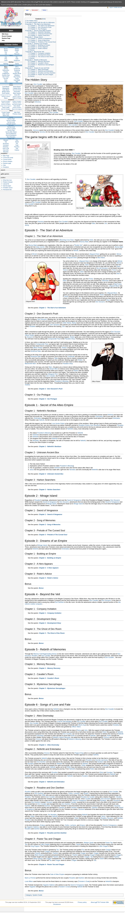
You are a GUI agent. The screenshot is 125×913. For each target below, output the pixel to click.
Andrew (27, 385)
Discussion (35, 10)
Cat (6, 54)
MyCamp (5, 151)
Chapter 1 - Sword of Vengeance (50, 514)
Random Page (6, 38)
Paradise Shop (70, 339)
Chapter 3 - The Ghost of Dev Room (52, 633)
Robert (72, 337)
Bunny (6, 49)
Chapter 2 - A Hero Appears (49, 568)
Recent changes (7, 161)
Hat (6, 142)
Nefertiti (110, 415)
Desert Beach (17, 86)
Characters (11, 47)
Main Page (6, 155)
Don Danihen (59, 602)
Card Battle (17, 80)
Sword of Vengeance (74, 500)
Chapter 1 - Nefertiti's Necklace (50, 446)
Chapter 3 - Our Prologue (48, 399)
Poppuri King (79, 753)
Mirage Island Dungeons (5, 105)
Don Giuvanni (100, 302)
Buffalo (17, 49)
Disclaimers (57, 904)
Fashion (17, 150)
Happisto (32, 887)
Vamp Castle (6, 107)
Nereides (36, 440)
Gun (17, 140)
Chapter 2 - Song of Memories (49, 524)
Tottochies (105, 280)
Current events (7, 159)
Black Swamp (39, 855)
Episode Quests (11, 124)
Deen (87, 265)
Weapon (5, 140)
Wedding (16, 75)
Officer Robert (29, 335)
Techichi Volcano (6, 96)
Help (3, 40)
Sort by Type (11, 119)
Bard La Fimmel (30, 878)
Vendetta (116, 725)
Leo (105, 223)
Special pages (7, 186)
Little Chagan (45, 844)
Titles (5, 81)
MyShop (6, 63)
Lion (17, 52)
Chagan (108, 850)
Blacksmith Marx (30, 363)
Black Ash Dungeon (17, 109)
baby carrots (40, 247)
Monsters (11, 125)
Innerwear (6, 145)
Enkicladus (99, 416)
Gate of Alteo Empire (57, 874)
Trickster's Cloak (83, 881)
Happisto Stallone (33, 827)
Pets (6, 58)
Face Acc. (17, 146)
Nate (56, 358)
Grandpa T (110, 772)
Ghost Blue (17, 91)
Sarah (78, 844)
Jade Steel (17, 112)
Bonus (41, 588)
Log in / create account (115, 7)
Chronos (106, 737)
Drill (17, 148)
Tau (26, 844)
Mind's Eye (82, 725)
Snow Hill (17, 95)
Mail (17, 81)
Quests (11, 117)
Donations (6, 167)
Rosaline (120, 425)
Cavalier (92, 797)
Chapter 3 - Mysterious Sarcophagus (52, 688)
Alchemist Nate (36, 351)
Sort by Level (11, 122)
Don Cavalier (38, 84)
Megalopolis (5, 88)
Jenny (27, 225)
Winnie (76, 250)
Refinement (6, 70)
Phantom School (17, 102)
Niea (93, 223)
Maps (11, 83)
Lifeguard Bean (114, 286)
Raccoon (16, 54)
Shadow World (17, 73)
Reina (79, 730)
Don (63, 326)
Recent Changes (7, 36)
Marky (74, 323)
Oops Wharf (5, 90)
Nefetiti (55, 709)
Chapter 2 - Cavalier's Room (49, 678)
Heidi (91, 240)
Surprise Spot (6, 75)
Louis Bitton (29, 881)
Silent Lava (6, 115)
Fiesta (17, 78)
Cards (6, 60)
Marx (50, 367)
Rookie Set (78, 245)
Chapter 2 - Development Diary (50, 623)
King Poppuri (35, 846)
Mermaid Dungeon (17, 104)
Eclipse (42, 825)
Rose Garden (6, 93)
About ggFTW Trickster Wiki (100, 902)
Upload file (6, 184)
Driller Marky (67, 323)
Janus (32, 470)
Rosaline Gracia (84, 425)
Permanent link (7, 189)
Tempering (17, 70)
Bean (108, 300)
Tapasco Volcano (17, 96)
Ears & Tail (6, 148)
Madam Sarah (88, 843)
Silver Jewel (5, 114)
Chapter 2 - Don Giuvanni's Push (50, 389)
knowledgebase (94, 2)
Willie (44, 795)
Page (27, 10)
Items (11, 55)
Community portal (8, 157)
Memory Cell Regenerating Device (45, 654)
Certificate (71, 356)
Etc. (17, 57)
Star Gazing (17, 77)
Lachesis (77, 793)
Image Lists (11, 138)
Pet (17, 143)
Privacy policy (82, 902)
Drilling (6, 68)
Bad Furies (118, 284)
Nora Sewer (17, 106)
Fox (6, 52)
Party (5, 80)
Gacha (17, 63)
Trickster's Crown (64, 887)
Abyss (5, 98)
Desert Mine (54, 369)
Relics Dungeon (6, 102)
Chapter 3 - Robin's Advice (48, 578)
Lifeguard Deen (94, 254)
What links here (7, 180)
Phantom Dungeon (6, 104)
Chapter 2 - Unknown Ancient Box (51, 474)
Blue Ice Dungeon (5, 109)
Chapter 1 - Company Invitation (50, 613)
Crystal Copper (6, 112)
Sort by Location (11, 120)
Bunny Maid (84, 242)
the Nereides (52, 815)
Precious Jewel (17, 114)
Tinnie (65, 270)
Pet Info (6, 78)
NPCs (17, 67)
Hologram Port (53, 374)
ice (80, 298)
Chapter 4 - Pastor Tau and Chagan (51, 864)
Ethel (101, 772)
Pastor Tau (109, 843)
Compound (17, 68)
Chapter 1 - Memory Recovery (49, 668)
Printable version (7, 187)
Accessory (6, 143)
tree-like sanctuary (101, 760)
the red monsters (102, 268)
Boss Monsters (11, 137)
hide (44, 19)
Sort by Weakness (11, 133)
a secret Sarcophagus (64, 721)
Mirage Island (51, 504)
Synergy (17, 72)
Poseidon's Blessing (61, 381)
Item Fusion (6, 77)
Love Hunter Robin (58, 423)
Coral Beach (5, 86)
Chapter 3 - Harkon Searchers (49, 489)
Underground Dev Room (5, 94)
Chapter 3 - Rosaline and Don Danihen (52, 833)
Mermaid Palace (17, 90)
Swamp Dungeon (17, 107)
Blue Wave (101, 257)
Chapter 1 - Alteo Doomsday (49, 745)
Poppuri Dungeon (16, 101)
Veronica (38, 102)
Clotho (70, 793)
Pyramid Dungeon (5, 101)
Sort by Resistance (11, 135)
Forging (6, 72)
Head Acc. (6, 146)
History (44, 10)
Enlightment (5, 73)
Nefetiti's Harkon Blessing (61, 737)
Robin (104, 732)
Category (29, 895)
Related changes (8, 182)
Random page (7, 163)
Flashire (38, 853)
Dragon (17, 50)
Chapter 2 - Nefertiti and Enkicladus (52, 782)
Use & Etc (6, 150)
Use (6, 57)
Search (3, 170)
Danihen (100, 762)
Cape (16, 145)
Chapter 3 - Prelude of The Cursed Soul (53, 535)
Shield (17, 142)
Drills (16, 58)
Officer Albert (76, 727)
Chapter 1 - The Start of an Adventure (52, 308)
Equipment (17, 60)
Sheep (6, 50)
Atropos (85, 793)
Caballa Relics (17, 88)
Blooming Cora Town (67, 240)
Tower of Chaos (17, 98)
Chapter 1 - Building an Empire (50, 558)
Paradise (32, 326)
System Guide (37, 895)
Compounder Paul (54, 339)
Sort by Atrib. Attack (11, 132)
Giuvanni (30, 337)
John (86, 730)
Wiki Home (5, 34)
